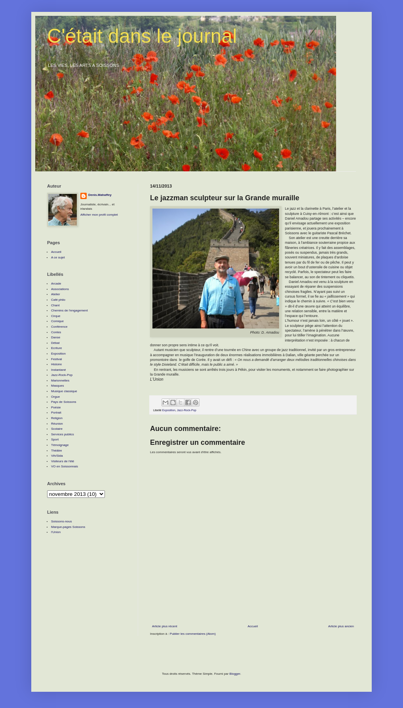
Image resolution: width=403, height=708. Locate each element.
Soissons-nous (61, 521)
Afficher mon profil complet (99, 214)
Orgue (55, 397)
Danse (55, 337)
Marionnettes (60, 380)
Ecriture (56, 348)
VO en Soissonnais (64, 466)
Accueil (252, 626)
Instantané (58, 370)
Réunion (57, 423)
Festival (56, 359)
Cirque (56, 316)
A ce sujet (58, 257)
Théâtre (56, 450)
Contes (56, 332)
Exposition (168, 410)
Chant (55, 305)
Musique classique (64, 391)
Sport (55, 439)
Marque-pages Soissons (68, 527)
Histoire (56, 364)
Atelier (55, 294)
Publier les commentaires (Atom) (193, 634)
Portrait (56, 412)
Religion (57, 418)
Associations (60, 289)
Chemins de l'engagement (69, 310)
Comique (57, 321)
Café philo (58, 300)
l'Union (56, 532)
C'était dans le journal (142, 36)
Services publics (62, 434)
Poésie (56, 407)
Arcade (56, 283)
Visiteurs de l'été (62, 461)
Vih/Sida (57, 455)
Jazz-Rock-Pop (186, 410)
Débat (55, 343)
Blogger (235, 674)
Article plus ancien (341, 626)
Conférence (59, 326)
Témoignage (59, 445)
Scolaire (57, 429)
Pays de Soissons (63, 402)
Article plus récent (164, 626)
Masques (57, 385)
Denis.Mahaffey (100, 195)
